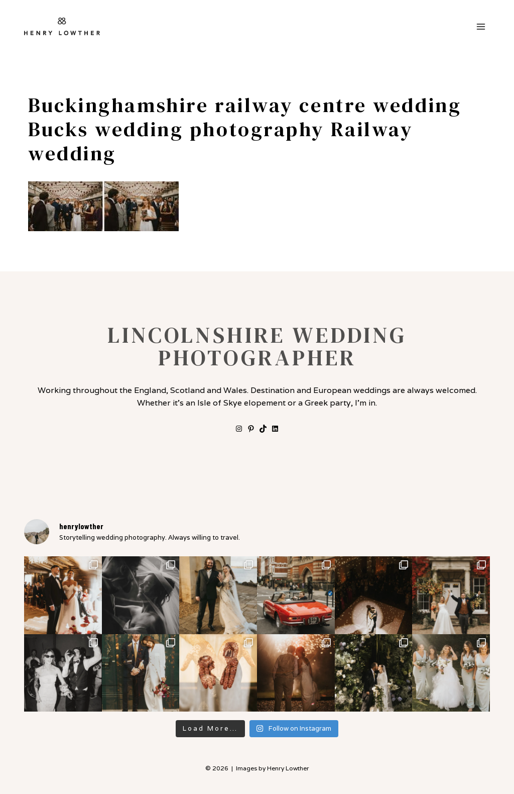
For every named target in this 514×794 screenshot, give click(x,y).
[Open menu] (480, 26)
